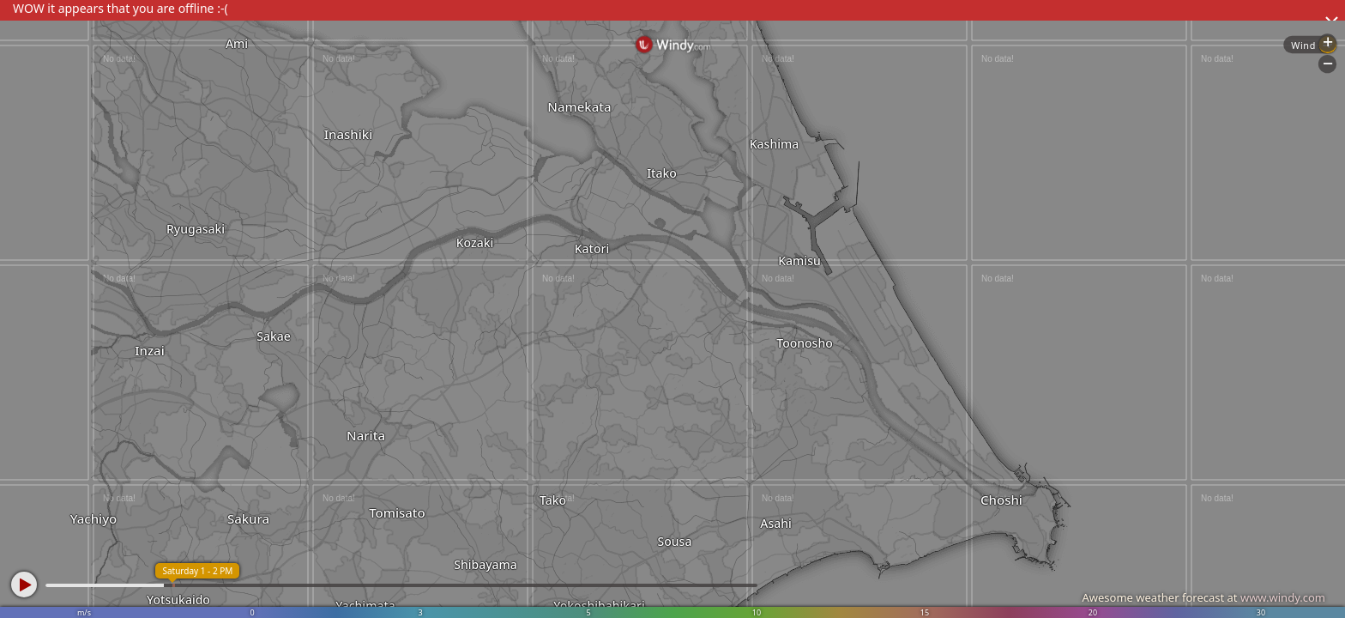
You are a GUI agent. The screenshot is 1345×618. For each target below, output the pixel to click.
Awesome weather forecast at (1203, 597)
